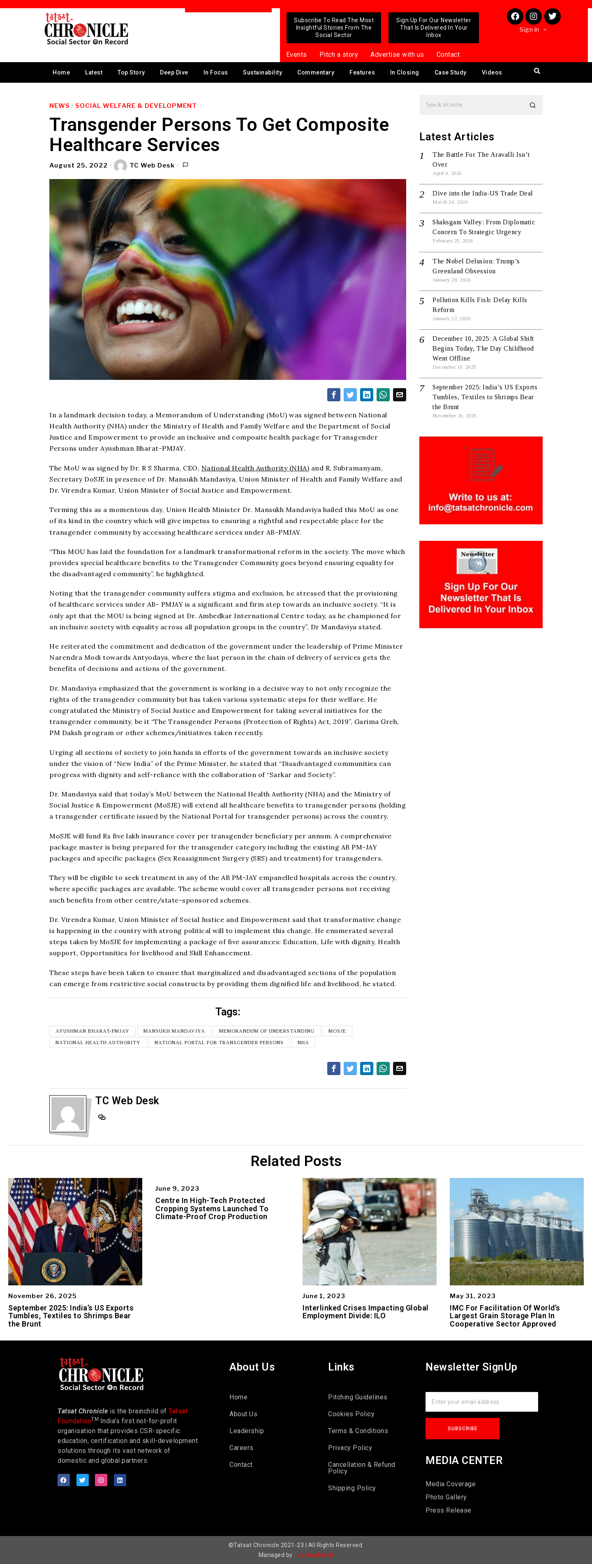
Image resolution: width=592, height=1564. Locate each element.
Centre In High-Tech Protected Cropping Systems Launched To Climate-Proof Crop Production (211, 1208)
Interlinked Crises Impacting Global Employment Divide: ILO (366, 1312)
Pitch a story (338, 54)
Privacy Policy (350, 1448)
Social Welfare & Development (136, 105)
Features (362, 72)
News (59, 105)
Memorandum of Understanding (266, 1031)
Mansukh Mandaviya (174, 1031)
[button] (533, 105)
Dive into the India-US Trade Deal (482, 193)
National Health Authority (98, 1042)
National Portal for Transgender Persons (219, 1042)
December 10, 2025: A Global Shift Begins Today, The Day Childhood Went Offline (483, 348)
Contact (448, 54)
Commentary (315, 72)
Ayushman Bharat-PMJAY (93, 1031)
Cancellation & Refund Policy (361, 1468)
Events (296, 54)
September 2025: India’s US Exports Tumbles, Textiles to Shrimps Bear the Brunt (484, 397)
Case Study (451, 72)
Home (61, 72)
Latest (93, 72)
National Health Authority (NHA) (255, 468)
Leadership (246, 1431)
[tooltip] (333, 394)
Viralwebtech (315, 1555)
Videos (492, 72)
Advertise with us (397, 54)
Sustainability (262, 72)
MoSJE (337, 1031)
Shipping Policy (352, 1488)
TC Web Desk (144, 165)
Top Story (131, 72)
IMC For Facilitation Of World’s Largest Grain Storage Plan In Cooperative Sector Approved (505, 1316)
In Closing (404, 72)
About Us (243, 1414)
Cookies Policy (351, 1414)
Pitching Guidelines (358, 1397)
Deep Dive (174, 72)
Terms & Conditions (358, 1431)
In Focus (216, 72)
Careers (241, 1448)
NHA (303, 1042)
